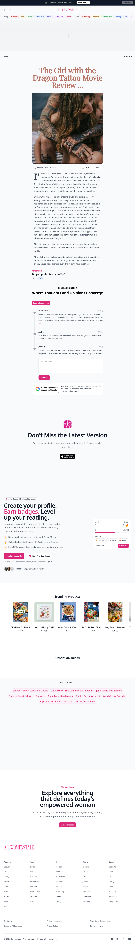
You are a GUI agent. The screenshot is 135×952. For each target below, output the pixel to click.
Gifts (84, 877)
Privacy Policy (52, 926)
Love (125, 17)
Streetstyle (87, 896)
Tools (6, 906)
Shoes (6, 896)
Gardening (86, 17)
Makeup (29, 17)
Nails (6, 891)
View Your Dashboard (39, 555)
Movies (85, 886)
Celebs (59, 867)
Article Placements (54, 921)
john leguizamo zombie (109, 690)
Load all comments (41, 303)
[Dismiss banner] (100, 386)
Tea (34, 279)
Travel (32, 901)
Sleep (58, 896)
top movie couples (85, 701)
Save (85, 168)
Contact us (8, 921)
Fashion (59, 872)
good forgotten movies (60, 696)
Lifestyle (112, 881)
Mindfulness (107, 17)
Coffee (40, 279)
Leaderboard (99, 546)
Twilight (59, 901)
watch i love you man (114, 696)
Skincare (33, 896)
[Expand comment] (40, 323)
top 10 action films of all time (56, 701)
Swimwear (113, 896)
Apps (32, 862)
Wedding (86, 901)
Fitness (85, 872)
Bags (58, 862)
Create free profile (14, 556)
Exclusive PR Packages (13, 926)
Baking (5, 17)
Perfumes (14, 17)
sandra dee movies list (88, 696)
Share (96, 168)
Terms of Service (96, 926)
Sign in (49, 562)
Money (68, 17)
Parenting (60, 891)
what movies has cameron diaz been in (72, 690)
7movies (40, 696)
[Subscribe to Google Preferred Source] (46, 389)
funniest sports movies (21, 696)
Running (112, 891)
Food (111, 872)
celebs (6, 56)
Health (6, 881)
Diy (131, 17)
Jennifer (40, 168)
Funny (6, 877)
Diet (5, 872)
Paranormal (39, 17)
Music (111, 886)
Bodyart (7, 867)
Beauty (111, 862)
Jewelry (85, 881)
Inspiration (97, 17)
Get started (123, 546)
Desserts (112, 867)
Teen (22, 17)
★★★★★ (128, 56)
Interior (49, 17)
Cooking (118, 17)
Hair (110, 877)
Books (32, 867)
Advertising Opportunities (100, 921)
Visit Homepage (67, 825)
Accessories (8, 862)
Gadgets (76, 17)
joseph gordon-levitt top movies (30, 690)
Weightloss (59, 17)
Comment (44, 377)
